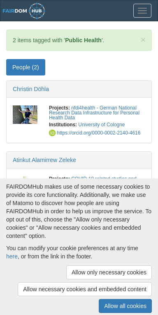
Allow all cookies (125, 306)
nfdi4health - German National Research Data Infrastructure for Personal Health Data (94, 113)
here (12, 256)
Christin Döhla (31, 89)
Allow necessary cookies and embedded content (84, 289)
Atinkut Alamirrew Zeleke (44, 160)
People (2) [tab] (25, 67)
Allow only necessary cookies (109, 272)
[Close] (143, 39)
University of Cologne (101, 125)
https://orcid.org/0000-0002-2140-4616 (94, 133)
